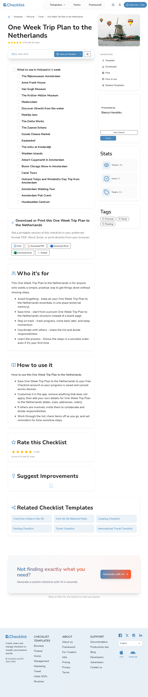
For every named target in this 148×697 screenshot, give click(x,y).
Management (41, 661)
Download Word (59, 246)
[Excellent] (30, 452)
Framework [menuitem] (93, 4)
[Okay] (22, 452)
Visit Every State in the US (28, 518)
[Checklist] (13, 5)
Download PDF (35, 246)
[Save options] (80, 54)
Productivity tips (99, 647)
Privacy (66, 667)
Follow (108, 138)
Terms (65, 672)
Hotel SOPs (40, 676)
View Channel (119, 132)
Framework (68, 647)
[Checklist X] (127, 635)
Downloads (109, 66)
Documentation (99, 642)
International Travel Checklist (115, 528)
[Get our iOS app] (121, 654)
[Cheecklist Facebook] (120, 635)
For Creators (69, 652)
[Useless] (13, 452)
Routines (39, 681)
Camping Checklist (109, 518)
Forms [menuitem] (75, 4)
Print (17, 246)
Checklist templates (42, 639)
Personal (30, 16)
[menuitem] (56, 5)
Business (39, 646)
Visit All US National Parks (71, 518)
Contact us (96, 667)
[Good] (26, 452)
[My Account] (120, 5)
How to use (109, 79)
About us (67, 642)
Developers (97, 657)
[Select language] (130, 643)
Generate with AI (115, 574)
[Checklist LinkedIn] (140, 635)
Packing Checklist (23, 528)
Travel (41, 16)
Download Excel (23, 252)
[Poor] (18, 452)
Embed (42, 252)
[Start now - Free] (135, 5)
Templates (18, 16)
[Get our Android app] (133, 654)
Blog (93, 652)
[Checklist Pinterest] (134, 635)
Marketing (39, 666)
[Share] (87, 54)
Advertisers (96, 662)
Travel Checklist (65, 528)
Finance (38, 651)
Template (108, 60)
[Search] (113, 5)
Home (37, 656)
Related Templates (113, 85)
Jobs (64, 657)
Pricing (66, 662)
